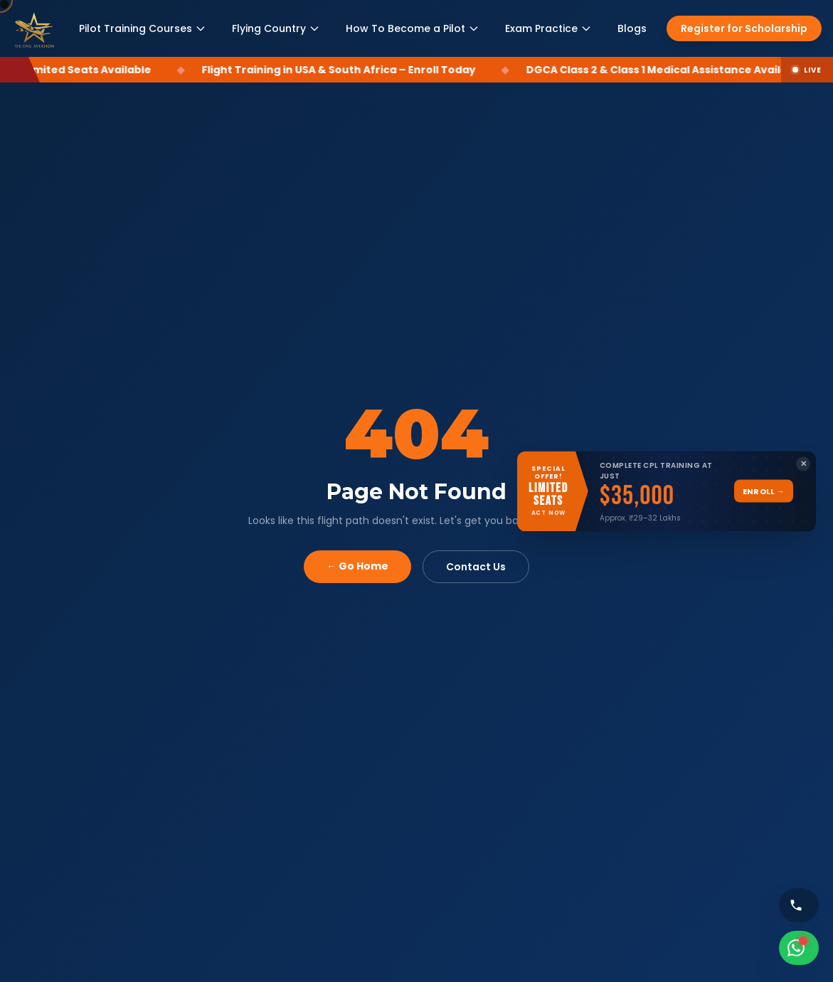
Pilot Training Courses (142, 28)
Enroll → (764, 490)
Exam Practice (548, 28)
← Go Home (357, 566)
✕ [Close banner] (803, 463)
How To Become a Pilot (412, 28)
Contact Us (476, 567)
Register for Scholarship (744, 28)
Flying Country (276, 28)
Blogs (632, 28)
